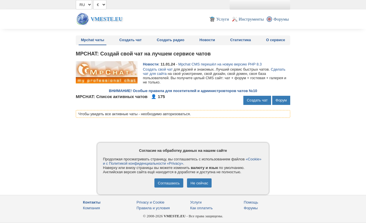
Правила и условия (153, 208)
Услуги (196, 202)
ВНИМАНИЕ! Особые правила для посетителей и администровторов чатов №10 (183, 91)
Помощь (251, 202)
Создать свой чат (158, 69)
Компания (91, 208)
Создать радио (170, 40)
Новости (207, 40)
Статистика (240, 40)
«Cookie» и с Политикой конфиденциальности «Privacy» (182, 161)
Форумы (251, 208)
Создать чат (130, 40)
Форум (281, 100)
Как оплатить (201, 208)
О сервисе (275, 40)
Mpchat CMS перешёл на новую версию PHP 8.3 (220, 64)
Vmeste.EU (106, 19)
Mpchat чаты (92, 40)
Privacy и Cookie (151, 202)
